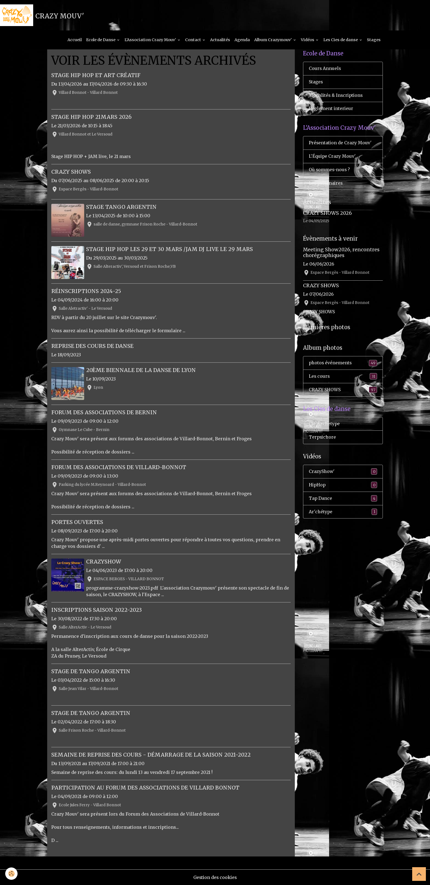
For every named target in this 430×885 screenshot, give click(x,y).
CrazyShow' (343, 473)
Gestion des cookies (215, 877)
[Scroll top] (419, 874)
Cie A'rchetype (324, 425)
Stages (374, 40)
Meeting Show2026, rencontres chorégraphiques (341, 253)
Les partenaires (326, 184)
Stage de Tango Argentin (90, 671)
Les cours (343, 377)
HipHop (343, 486)
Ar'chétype (343, 513)
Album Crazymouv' (273, 40)
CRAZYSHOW (103, 561)
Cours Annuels (325, 69)
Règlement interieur (331, 109)
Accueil (74, 40)
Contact (193, 40)
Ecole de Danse (101, 40)
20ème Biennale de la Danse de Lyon (141, 370)
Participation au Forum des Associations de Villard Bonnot (145, 787)
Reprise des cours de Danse (92, 346)
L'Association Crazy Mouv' (151, 40)
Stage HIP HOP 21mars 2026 (91, 117)
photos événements (343, 364)
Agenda (242, 40)
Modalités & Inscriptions (336, 96)
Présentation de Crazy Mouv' (340, 143)
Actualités (220, 40)
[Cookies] (11, 873)
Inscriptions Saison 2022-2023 (96, 610)
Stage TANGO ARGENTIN (121, 207)
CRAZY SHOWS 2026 (327, 214)
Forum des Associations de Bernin (104, 412)
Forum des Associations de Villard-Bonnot (118, 467)
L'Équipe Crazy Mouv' (332, 157)
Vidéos (308, 40)
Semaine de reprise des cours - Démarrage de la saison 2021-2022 (151, 754)
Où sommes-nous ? (330, 170)
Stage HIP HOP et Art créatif (95, 75)
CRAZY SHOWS (71, 172)
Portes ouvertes (77, 522)
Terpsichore (323, 438)
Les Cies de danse (341, 40)
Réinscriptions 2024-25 (86, 291)
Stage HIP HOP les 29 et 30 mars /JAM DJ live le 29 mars (169, 249)
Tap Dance (343, 500)
